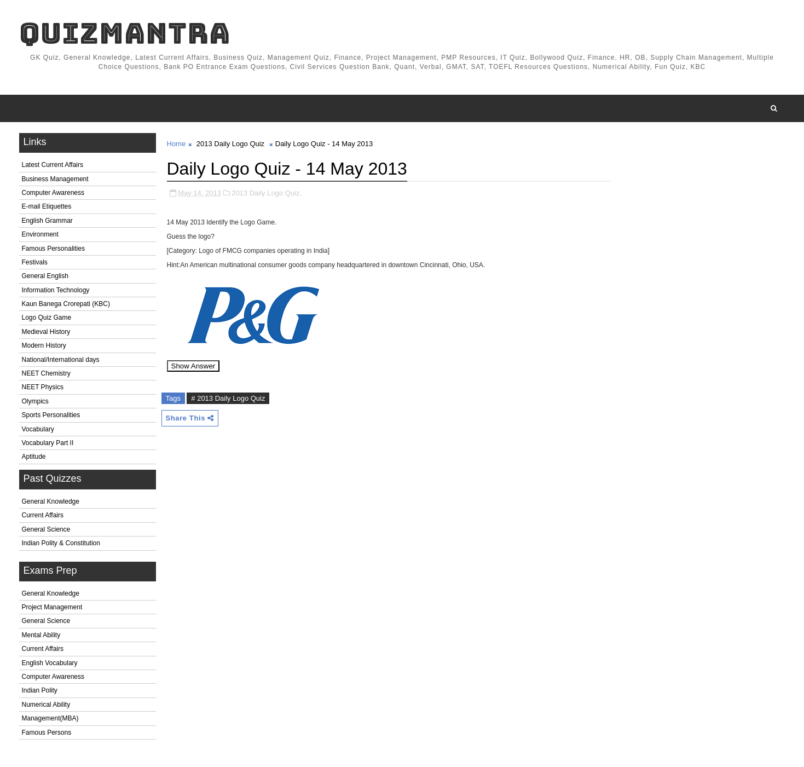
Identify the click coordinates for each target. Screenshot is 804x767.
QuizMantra (124, 33)
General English (45, 276)
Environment (40, 234)
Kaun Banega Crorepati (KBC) (66, 304)
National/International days (61, 360)
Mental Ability (41, 635)
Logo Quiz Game (47, 317)
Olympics (35, 401)
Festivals (35, 262)
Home (176, 144)
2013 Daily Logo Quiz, (267, 193)
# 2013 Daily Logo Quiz (228, 398)
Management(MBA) (50, 718)
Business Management (55, 179)
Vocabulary (38, 429)
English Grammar (47, 220)
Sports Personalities (51, 415)
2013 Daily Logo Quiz (230, 144)
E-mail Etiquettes (47, 206)
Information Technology (56, 290)
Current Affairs (42, 515)
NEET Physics (42, 387)
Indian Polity (39, 690)
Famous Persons (47, 732)
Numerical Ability (46, 704)
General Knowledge (50, 501)
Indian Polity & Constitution (61, 543)
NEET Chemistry (46, 373)
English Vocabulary (50, 663)
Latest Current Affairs (53, 165)
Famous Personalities (53, 248)
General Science (46, 529)
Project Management (52, 607)
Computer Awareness (53, 193)
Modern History (44, 345)
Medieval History (46, 332)
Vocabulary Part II (48, 443)
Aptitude (34, 456)
